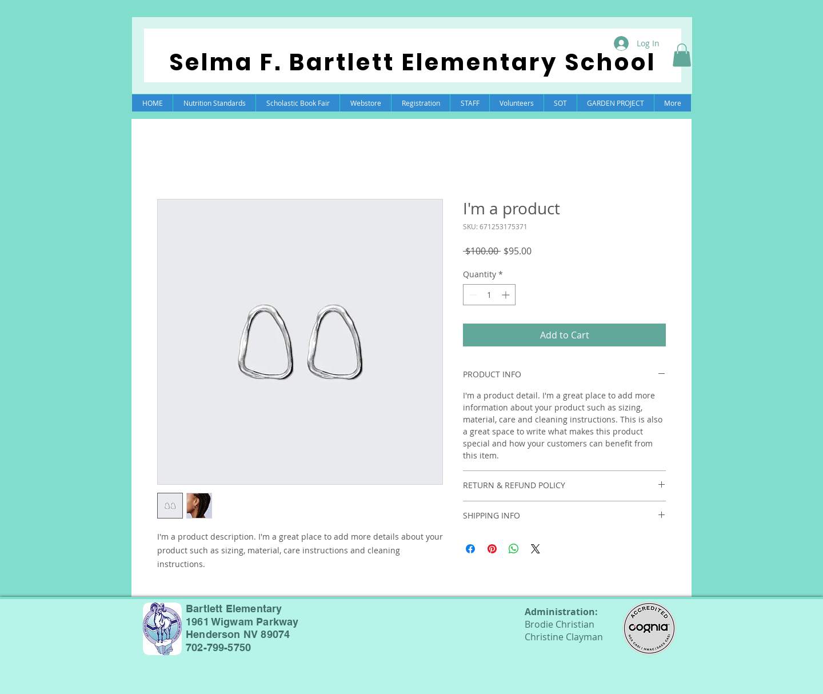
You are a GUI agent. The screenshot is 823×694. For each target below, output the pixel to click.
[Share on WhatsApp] (514, 549)
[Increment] (507, 295)
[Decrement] (472, 295)
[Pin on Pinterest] (492, 549)
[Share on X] (535, 549)
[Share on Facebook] (470, 549)
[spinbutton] (489, 295)
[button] (682, 55)
